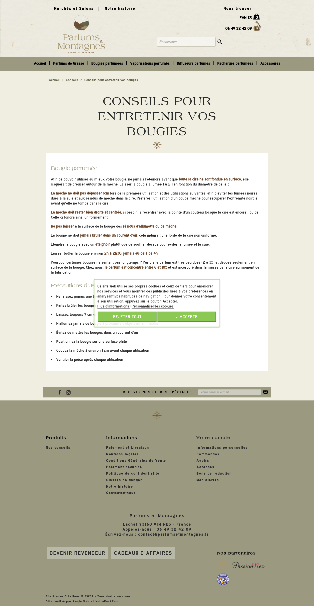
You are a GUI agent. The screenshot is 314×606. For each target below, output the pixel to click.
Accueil (40, 63)
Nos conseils (58, 448)
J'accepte (186, 316)
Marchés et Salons (74, 8)
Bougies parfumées (107, 63)
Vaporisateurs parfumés (150, 63)
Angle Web (81, 601)
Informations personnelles (222, 448)
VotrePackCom (107, 601)
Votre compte (213, 437)
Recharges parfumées (235, 63)
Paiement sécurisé (124, 467)
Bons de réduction (214, 473)
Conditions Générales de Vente (136, 461)
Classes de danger (124, 480)
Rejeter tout (127, 316)
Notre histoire (120, 8)
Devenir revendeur (78, 553)
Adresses (205, 467)
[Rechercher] (186, 41)
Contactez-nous (121, 493)
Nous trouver (237, 8)
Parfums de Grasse (68, 63)
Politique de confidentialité (133, 473)
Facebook (60, 392)
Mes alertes (207, 480)
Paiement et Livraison (127, 448)
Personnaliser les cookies (153, 306)
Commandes (207, 454)
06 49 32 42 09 (238, 28)
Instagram (68, 392)
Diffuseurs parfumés (193, 63)
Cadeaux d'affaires (143, 553)
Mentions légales (122, 454)
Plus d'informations (113, 306)
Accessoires (270, 63)
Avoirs (202, 461)
